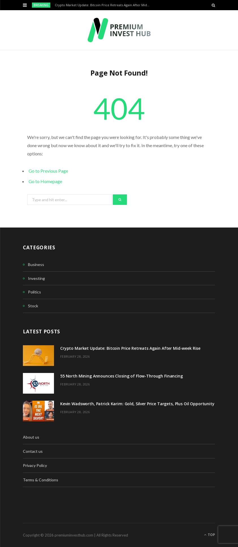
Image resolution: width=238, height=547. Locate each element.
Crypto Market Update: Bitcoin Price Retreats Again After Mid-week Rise (104, 5)
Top (209, 534)
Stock (33, 305)
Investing (36, 278)
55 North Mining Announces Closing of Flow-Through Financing (121, 376)
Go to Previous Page (48, 170)
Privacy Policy (35, 465)
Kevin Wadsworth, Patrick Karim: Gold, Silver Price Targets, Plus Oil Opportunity (137, 403)
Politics (34, 291)
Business (36, 264)
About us (31, 437)
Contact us (33, 451)
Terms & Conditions (40, 479)
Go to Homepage (45, 181)
